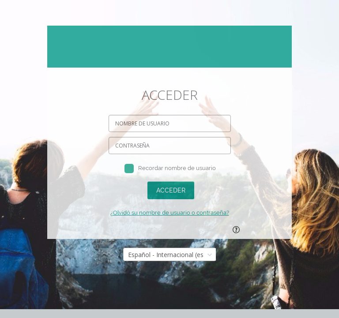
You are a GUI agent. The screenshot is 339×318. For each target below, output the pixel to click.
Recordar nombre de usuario (177, 168)
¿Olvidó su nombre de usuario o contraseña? (169, 212)
